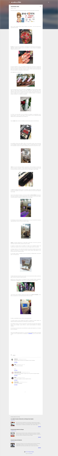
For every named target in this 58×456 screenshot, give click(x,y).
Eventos (14, 355)
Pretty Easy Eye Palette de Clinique (17, 429)
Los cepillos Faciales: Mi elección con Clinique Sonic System (22, 418)
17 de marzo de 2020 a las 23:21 (21, 377)
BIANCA (15, 377)
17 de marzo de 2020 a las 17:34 (25, 372)
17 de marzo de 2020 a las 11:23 (20, 364)
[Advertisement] (46, 18)
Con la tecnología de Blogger (29, 451)
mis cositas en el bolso (16, 2)
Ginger (15, 364)
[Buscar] (48, 2)
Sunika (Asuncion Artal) (17, 372)
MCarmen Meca (16, 382)
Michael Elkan (31, 453)
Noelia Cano (16, 359)
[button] (40, 6)
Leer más (39, 426)
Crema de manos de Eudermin (16, 440)
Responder (15, 362)
